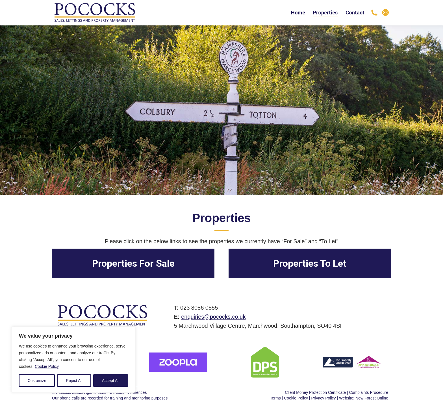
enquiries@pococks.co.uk (213, 317)
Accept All (110, 380)
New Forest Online (371, 398)
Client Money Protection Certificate (315, 392)
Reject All (74, 380)
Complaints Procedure (368, 392)
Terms (275, 398)
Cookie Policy (47, 366)
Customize (37, 380)
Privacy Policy (323, 398)
